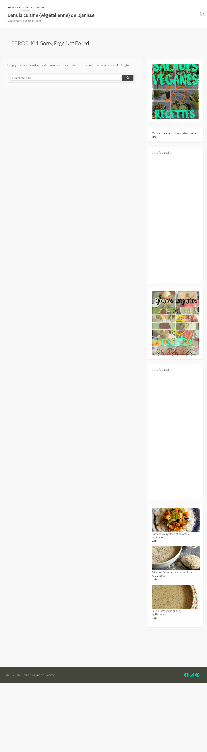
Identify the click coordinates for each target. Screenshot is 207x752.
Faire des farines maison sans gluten (172, 575)
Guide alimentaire (154, 9)
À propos (119, 18)
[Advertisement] (176, 221)
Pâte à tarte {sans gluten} (166, 614)
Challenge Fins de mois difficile (148, 18)
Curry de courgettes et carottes (170, 536)
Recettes (132, 9)
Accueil (118, 9)
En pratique (177, 9)
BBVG (174, 18)
